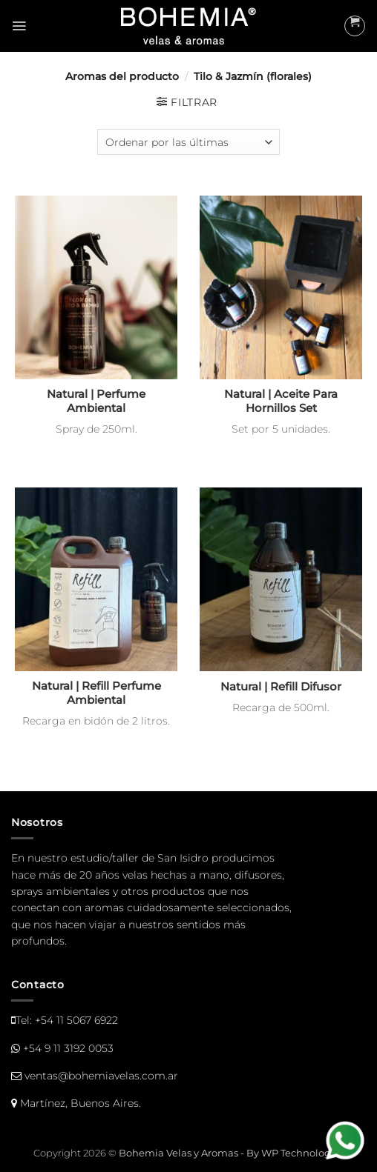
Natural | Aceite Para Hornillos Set (281, 401)
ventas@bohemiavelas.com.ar (101, 1075)
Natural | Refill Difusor (280, 686)
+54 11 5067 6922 (76, 1020)
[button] (19, 26)
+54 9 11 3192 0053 (68, 1048)
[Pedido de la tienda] (188, 142)
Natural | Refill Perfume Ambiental (96, 693)
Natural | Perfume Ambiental (96, 401)
